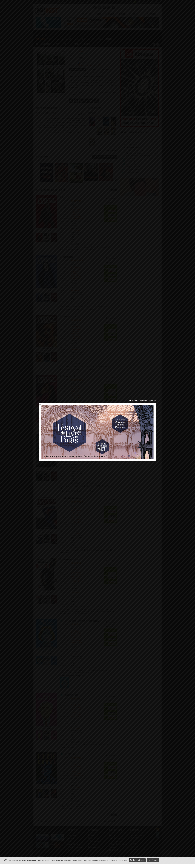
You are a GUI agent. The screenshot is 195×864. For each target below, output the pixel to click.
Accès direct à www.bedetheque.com (142, 400)
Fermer (152, 860)
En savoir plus (137, 860)
